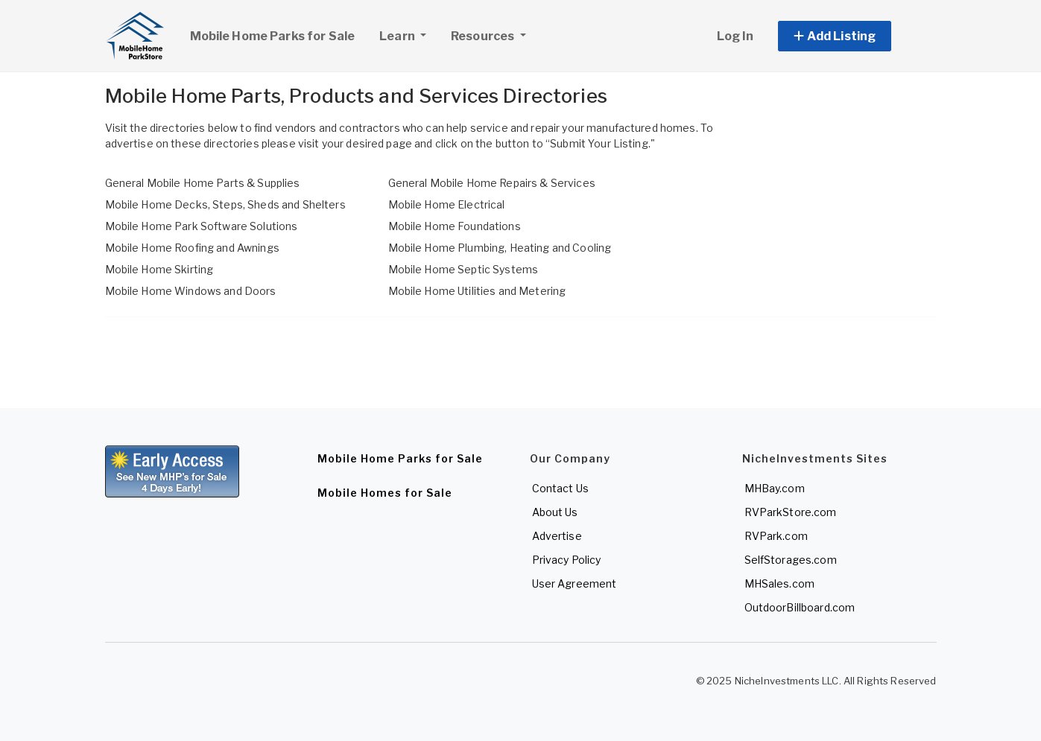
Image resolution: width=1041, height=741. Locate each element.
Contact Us (560, 488)
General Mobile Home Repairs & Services (491, 182)
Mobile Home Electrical (446, 204)
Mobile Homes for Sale (384, 492)
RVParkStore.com (790, 512)
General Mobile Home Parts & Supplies (202, 182)
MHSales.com (779, 583)
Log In (735, 36)
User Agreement (574, 583)
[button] (851, 36)
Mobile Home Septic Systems (463, 269)
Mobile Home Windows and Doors (190, 290)
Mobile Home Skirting (159, 269)
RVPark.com (776, 535)
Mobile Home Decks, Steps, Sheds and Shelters (225, 204)
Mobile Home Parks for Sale (272, 36)
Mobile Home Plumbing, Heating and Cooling (500, 247)
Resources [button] (483, 36)
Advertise (557, 535)
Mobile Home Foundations (454, 226)
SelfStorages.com (790, 559)
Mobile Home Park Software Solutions (201, 226)
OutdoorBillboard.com (799, 607)
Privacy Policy (566, 559)
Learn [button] (408, 34)
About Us (555, 512)
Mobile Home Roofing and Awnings (192, 247)
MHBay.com (774, 488)
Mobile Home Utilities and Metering (477, 290)
